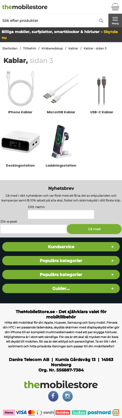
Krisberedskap (52, 48)
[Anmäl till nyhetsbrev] (94, 229)
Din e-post (8, 221)
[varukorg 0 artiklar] (115, 7)
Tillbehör (29, 48)
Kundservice (61, 246)
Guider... (61, 288)
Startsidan (9, 48)
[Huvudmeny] (115, 20)
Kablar (73, 48)
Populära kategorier (61, 260)
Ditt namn (36, 207)
